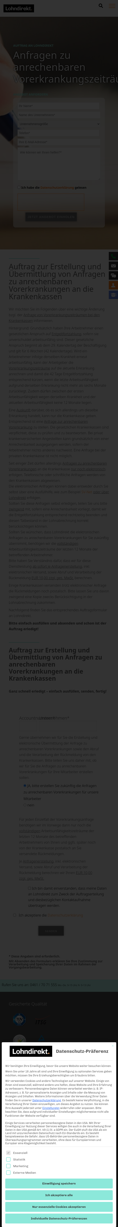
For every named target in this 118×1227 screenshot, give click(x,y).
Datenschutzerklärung (46, 1100)
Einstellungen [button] (50, 1108)
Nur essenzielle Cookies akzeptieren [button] (59, 1207)
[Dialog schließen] (112, 1045)
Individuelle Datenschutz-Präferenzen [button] (59, 1218)
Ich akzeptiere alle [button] (59, 1195)
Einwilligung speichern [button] (59, 1183)
